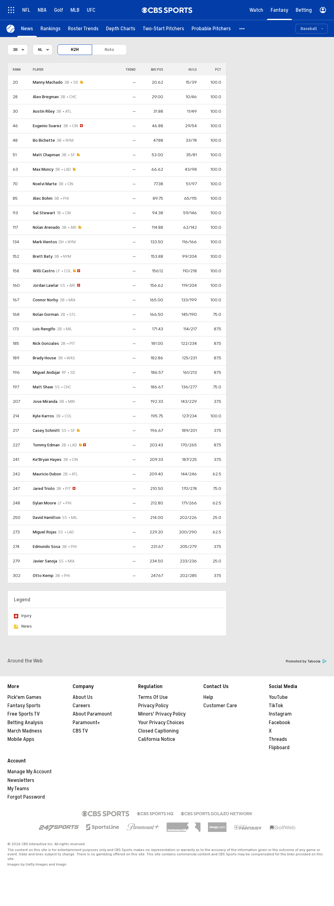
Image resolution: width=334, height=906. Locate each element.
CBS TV (80, 731)
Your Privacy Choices (161, 723)
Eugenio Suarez (47, 125)
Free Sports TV (23, 714)
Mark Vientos (45, 241)
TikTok (276, 706)
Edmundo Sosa (46, 546)
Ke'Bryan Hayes (47, 459)
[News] (27, 28)
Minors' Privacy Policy (162, 714)
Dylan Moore (44, 503)
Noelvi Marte (45, 183)
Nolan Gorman (46, 314)
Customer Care (220, 706)
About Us (83, 697)
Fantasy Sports (23, 706)
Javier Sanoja (45, 561)
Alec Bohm (43, 198)
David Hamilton (47, 517)
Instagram (280, 714)
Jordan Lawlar (46, 285)
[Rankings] (50, 28)
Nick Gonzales (46, 343)
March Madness (24, 731)
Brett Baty (43, 256)
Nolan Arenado (46, 227)
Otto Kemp (43, 575)
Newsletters (20, 780)
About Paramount (92, 714)
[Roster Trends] (83, 28)
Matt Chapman (46, 154)
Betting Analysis (25, 723)
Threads (278, 739)
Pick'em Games (24, 697)
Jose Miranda (45, 401)
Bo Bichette (44, 140)
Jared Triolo (44, 488)
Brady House (44, 358)
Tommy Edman (46, 445)
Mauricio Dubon (47, 474)
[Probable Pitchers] (211, 28)
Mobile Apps (20, 739)
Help (208, 697)
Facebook (279, 723)
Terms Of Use (153, 697)
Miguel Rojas (45, 532)
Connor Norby (45, 300)
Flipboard (279, 748)
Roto (109, 49)
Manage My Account (29, 772)
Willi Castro (44, 270)
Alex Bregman (46, 96)
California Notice (156, 739)
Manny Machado (48, 82)
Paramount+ (86, 723)
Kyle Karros (43, 416)
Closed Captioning (158, 731)
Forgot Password (26, 797)
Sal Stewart (44, 212)
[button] (242, 28)
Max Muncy (43, 169)
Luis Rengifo (44, 329)
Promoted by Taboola (306, 661)
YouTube (278, 697)
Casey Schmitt (46, 430)
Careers (81, 706)
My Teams (18, 789)
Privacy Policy (153, 706)
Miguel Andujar (46, 372)
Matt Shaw (43, 387)
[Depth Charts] (120, 28)
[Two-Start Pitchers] (163, 28)
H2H (75, 49)
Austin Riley (44, 111)
